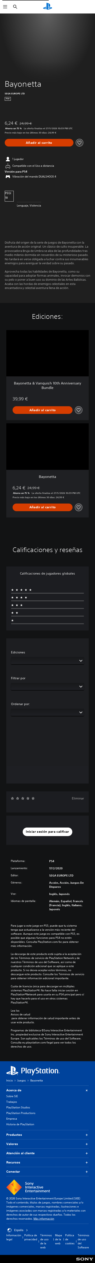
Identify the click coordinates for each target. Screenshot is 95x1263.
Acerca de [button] (47, 1090)
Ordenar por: (20, 704)
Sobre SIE (12, 1096)
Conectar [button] (47, 1172)
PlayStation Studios (18, 1107)
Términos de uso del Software (83, 1241)
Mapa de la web (58, 1239)
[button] (47, 832)
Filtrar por (18, 678)
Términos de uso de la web (46, 1241)
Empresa (11, 1119)
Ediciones (18, 652)
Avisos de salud (20, 1014)
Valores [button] (47, 1144)
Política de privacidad (30, 1237)
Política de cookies (70, 1239)
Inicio (9, 1080)
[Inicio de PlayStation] (47, 7)
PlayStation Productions (20, 1113)
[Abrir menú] (5, 6)
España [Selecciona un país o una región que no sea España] (17, 1230)
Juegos (21, 1080)
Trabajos (11, 1102)
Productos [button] (47, 1135)
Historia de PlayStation (20, 1124)
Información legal (13, 1237)
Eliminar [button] (78, 798)
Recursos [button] (47, 1162)
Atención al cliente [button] (47, 1153)
